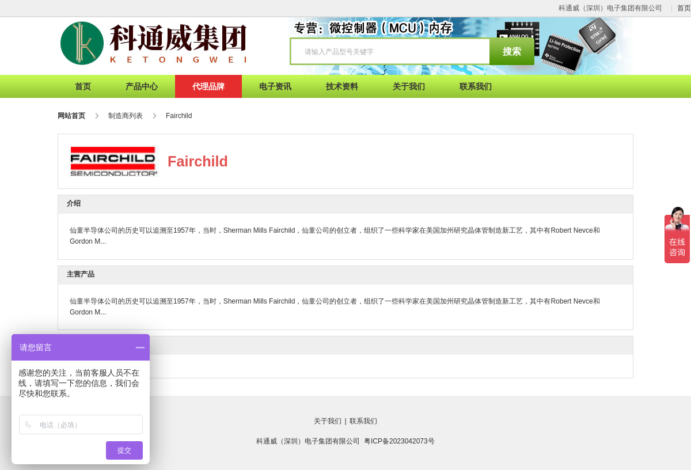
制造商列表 (125, 116)
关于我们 (327, 421)
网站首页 (71, 116)
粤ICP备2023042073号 (399, 441)
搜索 (512, 51)
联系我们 (363, 421)
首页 (684, 8)
